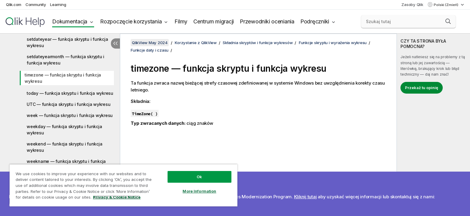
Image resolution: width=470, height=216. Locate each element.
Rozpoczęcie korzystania (131, 21)
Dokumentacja (69, 21)
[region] (123, 185)
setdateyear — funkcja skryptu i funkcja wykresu (67, 42)
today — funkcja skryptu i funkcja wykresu (70, 93)
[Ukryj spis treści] (115, 43)
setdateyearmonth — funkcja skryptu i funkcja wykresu (65, 59)
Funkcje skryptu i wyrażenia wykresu (333, 42)
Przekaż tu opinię (421, 87)
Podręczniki (314, 21)
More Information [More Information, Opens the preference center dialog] (199, 191)
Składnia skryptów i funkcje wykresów (258, 42)
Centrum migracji (213, 21)
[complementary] (433, 125)
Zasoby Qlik (412, 4)
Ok (199, 176)
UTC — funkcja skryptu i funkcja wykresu (68, 104)
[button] (448, 21)
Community (35, 4)
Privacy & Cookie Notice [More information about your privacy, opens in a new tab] (117, 197)
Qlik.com (13, 4)
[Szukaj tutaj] (408, 21)
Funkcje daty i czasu (149, 50)
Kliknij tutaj (305, 197)
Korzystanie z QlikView (196, 42)
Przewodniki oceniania (267, 21)
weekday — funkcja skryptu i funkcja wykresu (64, 129)
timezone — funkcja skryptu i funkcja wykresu (63, 78)
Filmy (180, 21)
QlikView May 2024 (150, 42)
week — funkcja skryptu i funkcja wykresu (70, 115)
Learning (58, 4)
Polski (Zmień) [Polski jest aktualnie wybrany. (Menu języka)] (446, 5)
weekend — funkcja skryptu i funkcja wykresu (64, 147)
